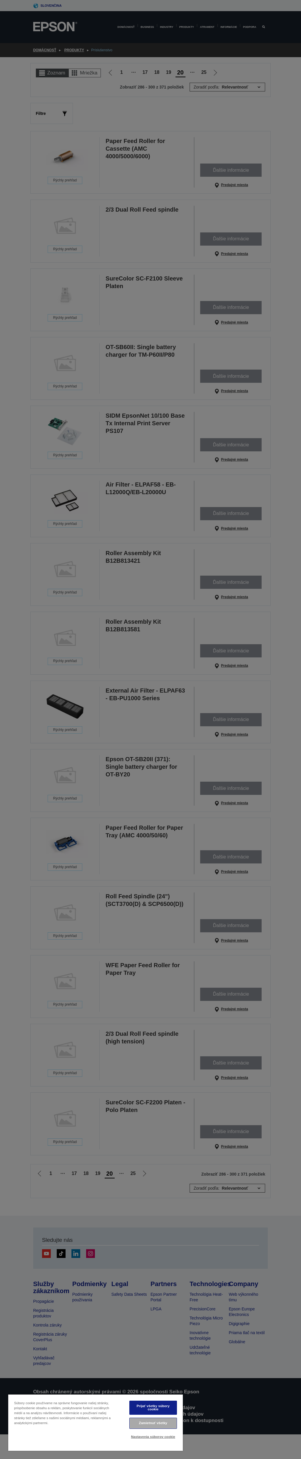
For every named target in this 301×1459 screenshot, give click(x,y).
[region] (95, 1422)
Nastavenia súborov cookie (153, 1436)
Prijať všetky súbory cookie (153, 1407)
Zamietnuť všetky (153, 1423)
